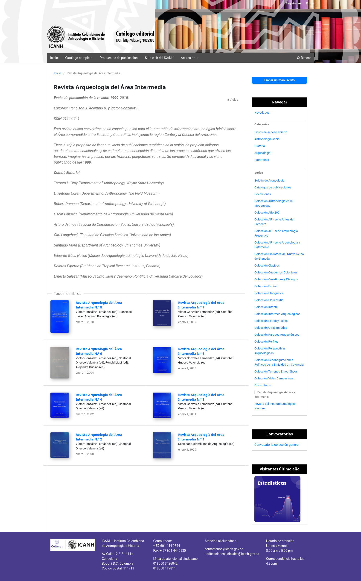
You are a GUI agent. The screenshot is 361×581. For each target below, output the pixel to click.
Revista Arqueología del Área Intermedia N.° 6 (99, 351)
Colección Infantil (266, 307)
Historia (259, 146)
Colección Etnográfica (269, 293)
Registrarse (293, 3)
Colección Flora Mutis (268, 300)
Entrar (310, 3)
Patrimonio (261, 159)
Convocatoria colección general (276, 444)
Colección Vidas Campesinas (273, 378)
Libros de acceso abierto (270, 132)
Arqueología (262, 153)
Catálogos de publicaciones (272, 187)
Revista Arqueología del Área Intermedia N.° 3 (201, 397)
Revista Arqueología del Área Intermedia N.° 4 (99, 397)
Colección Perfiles (266, 341)
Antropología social (267, 139)
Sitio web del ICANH (159, 58)
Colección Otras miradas (270, 327)
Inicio (54, 58)
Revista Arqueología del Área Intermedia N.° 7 (201, 304)
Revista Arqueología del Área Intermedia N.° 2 (99, 436)
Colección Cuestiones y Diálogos (276, 279)
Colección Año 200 (266, 212)
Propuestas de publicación (119, 58)
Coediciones (262, 194)
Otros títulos (262, 385)
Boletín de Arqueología (269, 180)
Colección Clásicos (267, 265)
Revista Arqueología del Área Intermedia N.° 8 (99, 304)
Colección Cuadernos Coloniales (275, 272)
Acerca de (188, 58)
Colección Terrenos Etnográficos (276, 371)
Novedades (261, 112)
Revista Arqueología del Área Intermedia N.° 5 (201, 351)
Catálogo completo (78, 58)
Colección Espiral (265, 286)
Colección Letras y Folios (271, 321)
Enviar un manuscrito (279, 80)
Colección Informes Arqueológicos (277, 314)
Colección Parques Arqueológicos (276, 334)
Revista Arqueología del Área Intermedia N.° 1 (201, 436)
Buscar (304, 58)
